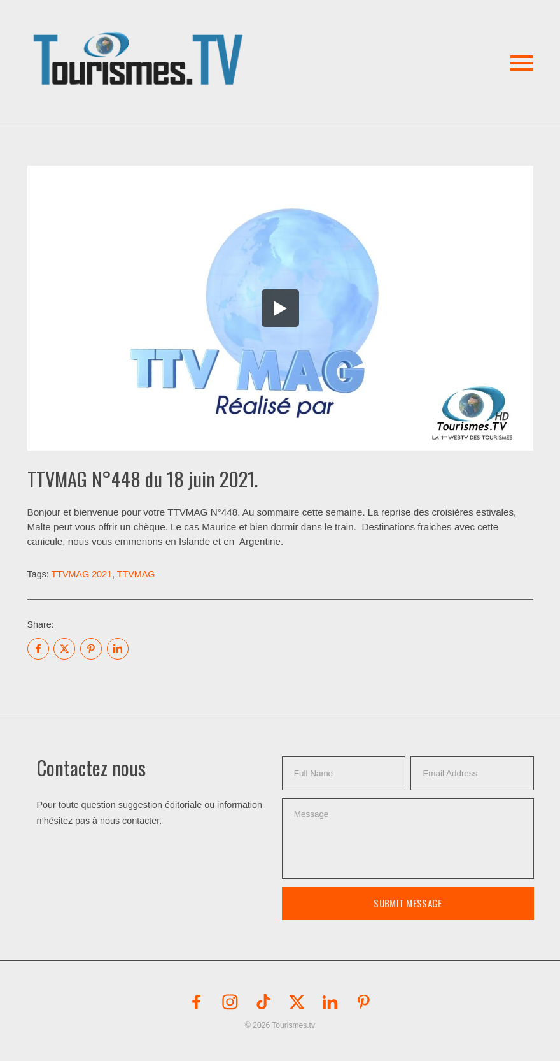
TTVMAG (136, 574)
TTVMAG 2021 (81, 574)
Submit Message (408, 903)
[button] (140, 43)
